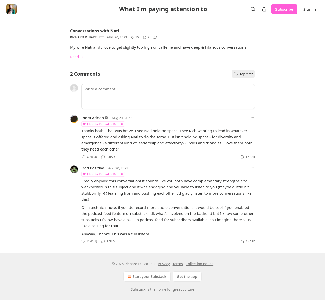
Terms (178, 263)
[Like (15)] (134, 37)
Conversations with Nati (94, 31)
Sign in (309, 9)
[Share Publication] (264, 9)
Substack (138, 289)
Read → (77, 56)
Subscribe (284, 9)
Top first (243, 74)
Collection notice (199, 263)
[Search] (253, 9)
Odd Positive (92, 167)
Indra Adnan (92, 117)
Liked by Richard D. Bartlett (103, 124)
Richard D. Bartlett (87, 37)
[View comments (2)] (146, 37)
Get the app (187, 276)
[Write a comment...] (168, 96)
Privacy (164, 263)
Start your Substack (146, 276)
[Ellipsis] (252, 118)
